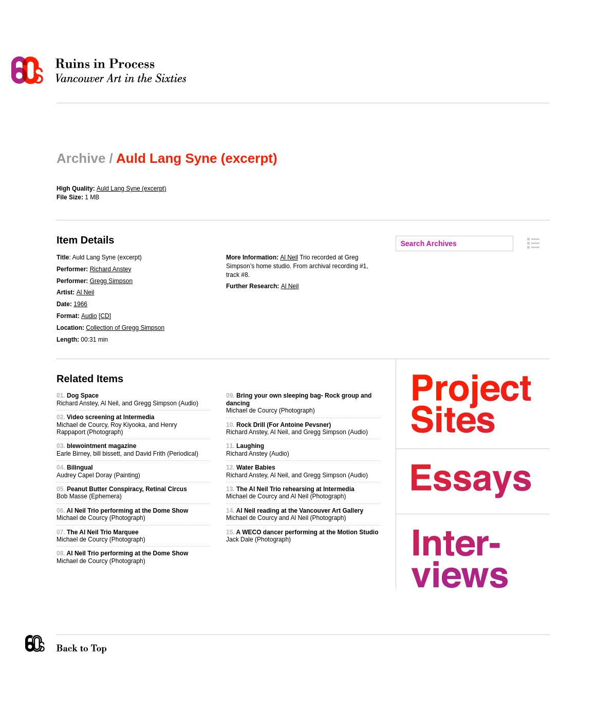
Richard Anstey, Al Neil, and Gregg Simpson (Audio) (127, 399)
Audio (89, 316)
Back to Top (102, 644)
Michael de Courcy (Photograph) (122, 514)
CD (104, 316)
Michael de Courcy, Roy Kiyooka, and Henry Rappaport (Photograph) (117, 425)
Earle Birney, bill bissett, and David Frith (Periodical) (127, 449)
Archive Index (533, 243)
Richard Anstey (111, 269)
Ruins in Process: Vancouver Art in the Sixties (101, 70)
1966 (80, 304)
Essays (481, 481)
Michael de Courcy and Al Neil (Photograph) (290, 492)
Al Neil (86, 292)
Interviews (481, 559)
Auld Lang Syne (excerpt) (131, 188)
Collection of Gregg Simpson (125, 327)
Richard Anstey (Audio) (257, 449)
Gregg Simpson (111, 281)
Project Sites (481, 404)
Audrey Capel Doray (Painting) (98, 471)
